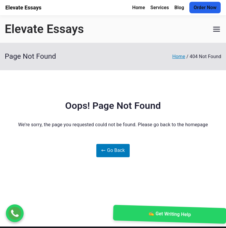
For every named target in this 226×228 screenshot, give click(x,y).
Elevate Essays (44, 29)
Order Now (205, 7)
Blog (179, 7)
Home (138, 7)
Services (159, 7)
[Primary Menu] (216, 29)
